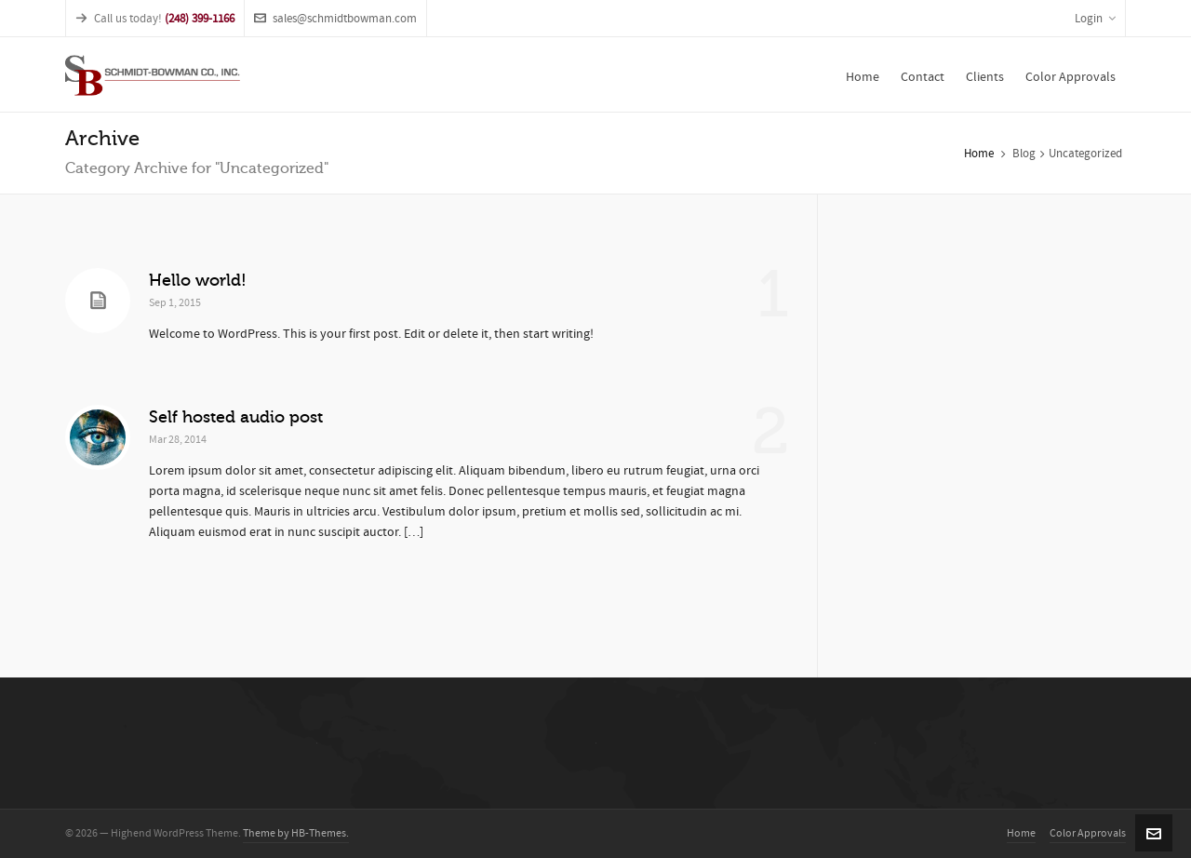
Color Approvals (1088, 833)
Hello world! (198, 280)
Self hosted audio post (236, 417)
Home (979, 153)
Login (1095, 18)
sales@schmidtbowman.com (335, 18)
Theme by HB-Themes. (296, 833)
